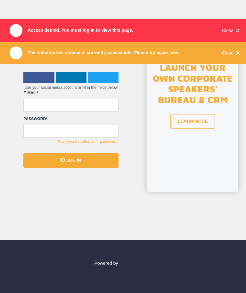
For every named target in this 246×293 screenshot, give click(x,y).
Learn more (193, 121)
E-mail (30, 93)
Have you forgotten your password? (88, 141)
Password (35, 119)
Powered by (123, 263)
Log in (70, 160)
